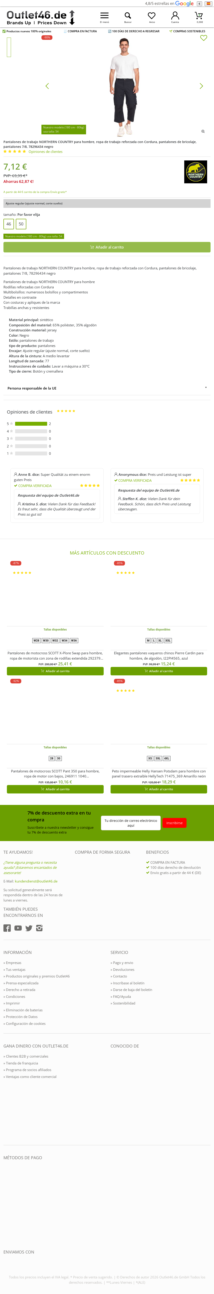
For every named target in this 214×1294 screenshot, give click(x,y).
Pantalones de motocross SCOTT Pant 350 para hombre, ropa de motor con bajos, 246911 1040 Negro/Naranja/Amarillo (55, 774)
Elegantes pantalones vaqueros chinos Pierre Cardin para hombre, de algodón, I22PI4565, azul (158, 656)
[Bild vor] (201, 85)
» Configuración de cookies (24, 1023)
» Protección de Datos (20, 1016)
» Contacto (119, 976)
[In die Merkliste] (203, 38)
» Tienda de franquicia (20, 1063)
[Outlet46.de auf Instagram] (39, 928)
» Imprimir (11, 1003)
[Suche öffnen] (128, 17)
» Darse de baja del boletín (131, 989)
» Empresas (12, 962)
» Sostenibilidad (123, 1003)
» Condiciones (14, 996)
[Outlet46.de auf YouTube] (18, 928)
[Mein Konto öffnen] (175, 17)
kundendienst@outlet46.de (36, 881)
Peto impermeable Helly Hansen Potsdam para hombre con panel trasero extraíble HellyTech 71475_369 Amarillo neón (159, 774)
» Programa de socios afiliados (27, 1069)
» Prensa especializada (20, 983)
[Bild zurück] (47, 85)
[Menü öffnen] (104, 17)
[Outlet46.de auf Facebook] (7, 928)
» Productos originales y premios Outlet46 (36, 976)
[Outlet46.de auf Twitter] (29, 928)
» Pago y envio (122, 962)
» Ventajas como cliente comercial (30, 1076)
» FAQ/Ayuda (121, 996)
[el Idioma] (208, 3)
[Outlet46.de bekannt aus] (114, 1096)
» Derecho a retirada (19, 989)
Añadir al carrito (55, 671)
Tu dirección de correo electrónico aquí (131, 823)
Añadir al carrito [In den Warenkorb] (107, 247)
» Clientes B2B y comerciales (25, 1056)
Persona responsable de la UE (32, 388)
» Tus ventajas (14, 969)
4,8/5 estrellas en (169, 3)
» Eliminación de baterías (23, 1010)
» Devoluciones (122, 969)
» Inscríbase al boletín (127, 983)
